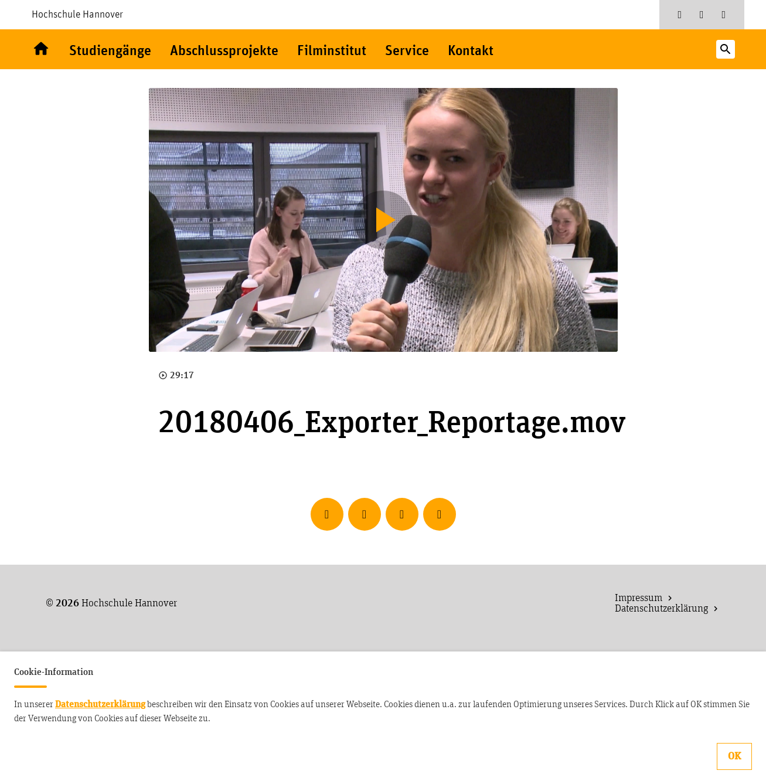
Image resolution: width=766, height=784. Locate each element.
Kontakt (470, 51)
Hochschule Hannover (77, 14)
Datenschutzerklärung (100, 704)
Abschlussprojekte (224, 51)
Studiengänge (110, 51)
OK (734, 756)
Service (407, 51)
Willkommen (41, 49)
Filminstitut (331, 51)
